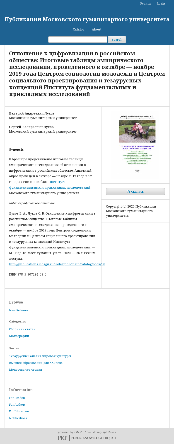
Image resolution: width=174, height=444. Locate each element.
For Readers (17, 398)
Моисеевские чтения (25, 369)
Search (116, 39)
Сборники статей (22, 329)
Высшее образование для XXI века (36, 363)
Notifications (18, 418)
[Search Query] (77, 39)
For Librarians (19, 411)
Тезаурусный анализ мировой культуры (40, 356)
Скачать (137, 191)
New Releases (18, 310)
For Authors (17, 404)
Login (161, 3)
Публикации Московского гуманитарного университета (87, 19)
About (96, 29)
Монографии (19, 336)
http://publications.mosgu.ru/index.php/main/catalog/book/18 (57, 264)
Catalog (79, 29)
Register (146, 3)
